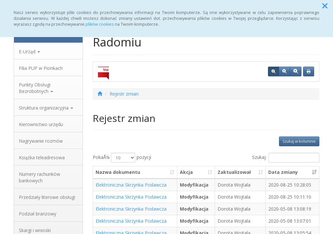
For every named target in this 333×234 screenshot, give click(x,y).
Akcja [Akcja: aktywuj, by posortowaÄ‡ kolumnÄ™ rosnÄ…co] (186, 172)
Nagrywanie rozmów (41, 141)
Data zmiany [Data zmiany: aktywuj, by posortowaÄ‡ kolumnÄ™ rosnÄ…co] (283, 172)
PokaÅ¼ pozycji (122, 157)
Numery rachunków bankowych (39, 177)
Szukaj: (285, 157)
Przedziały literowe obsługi (47, 197)
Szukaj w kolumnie (299, 141)
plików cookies (100, 24)
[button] (325, 5)
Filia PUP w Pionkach (41, 68)
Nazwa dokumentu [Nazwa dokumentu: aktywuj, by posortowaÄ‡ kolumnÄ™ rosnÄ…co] (118, 172)
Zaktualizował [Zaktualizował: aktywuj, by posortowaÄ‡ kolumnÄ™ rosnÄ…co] (234, 172)
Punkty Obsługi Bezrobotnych (36, 88)
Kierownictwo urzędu (41, 124)
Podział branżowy (37, 214)
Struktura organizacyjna (46, 108)
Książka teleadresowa (42, 157)
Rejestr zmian (124, 94)
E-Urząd (29, 51)
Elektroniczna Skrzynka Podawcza (131, 185)
